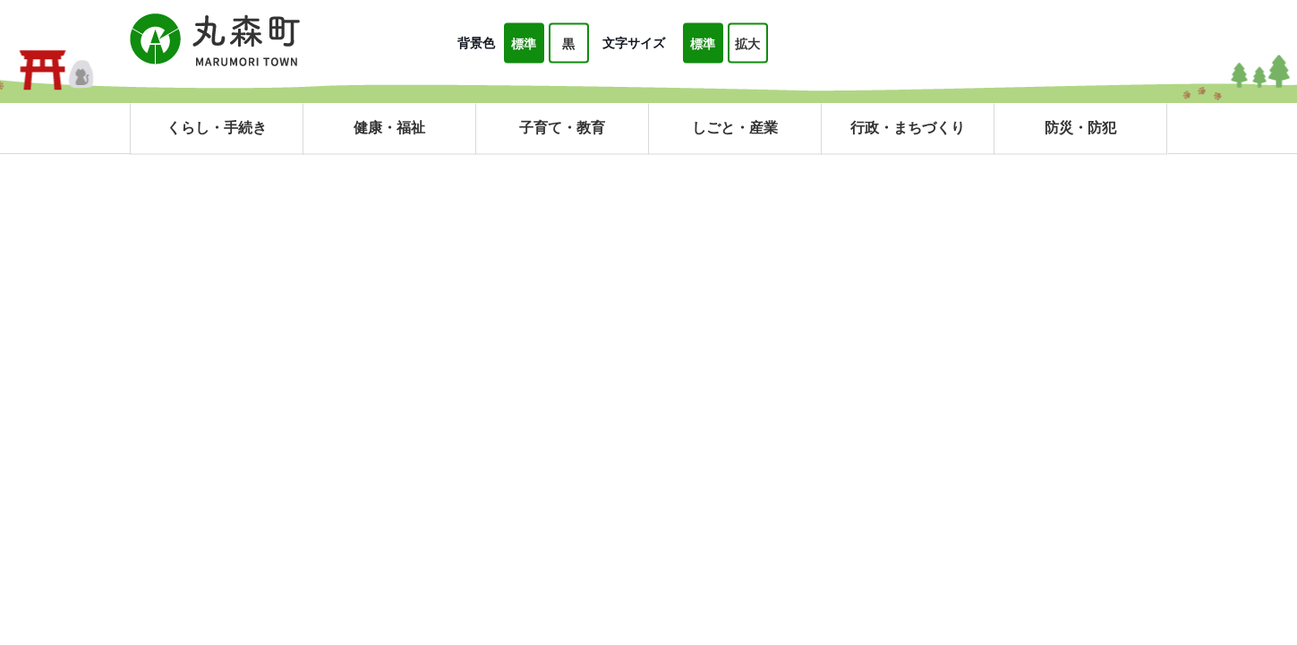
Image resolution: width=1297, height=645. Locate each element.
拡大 (747, 44)
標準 (523, 44)
